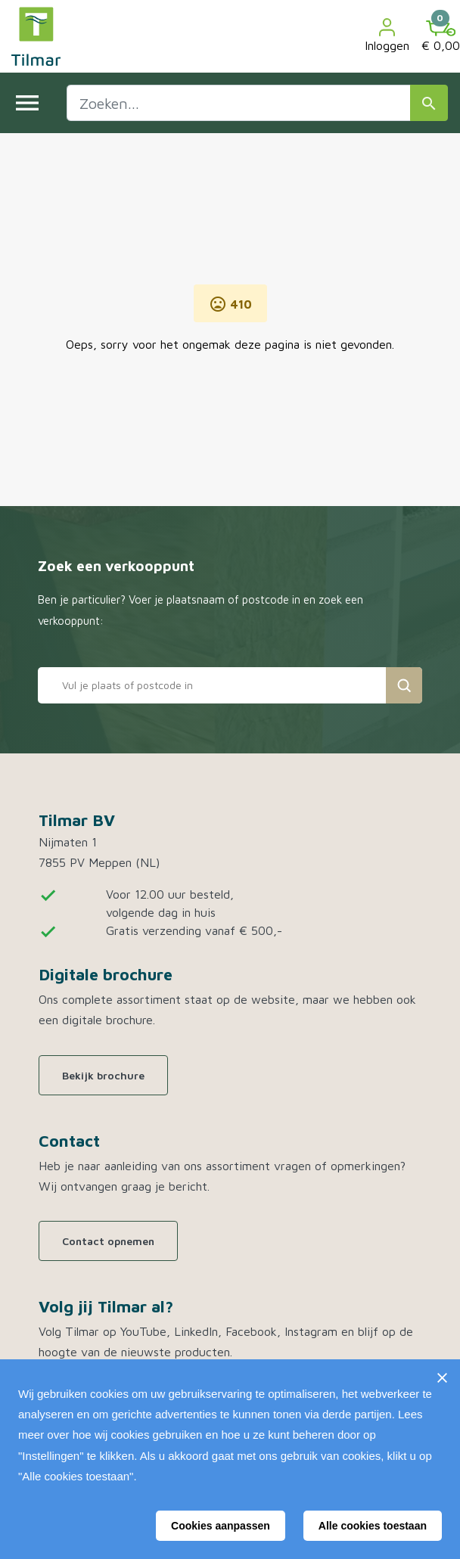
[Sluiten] (442, 1377)
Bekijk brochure (103, 1075)
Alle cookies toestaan (373, 1526)
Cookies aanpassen (220, 1526)
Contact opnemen (108, 1240)
